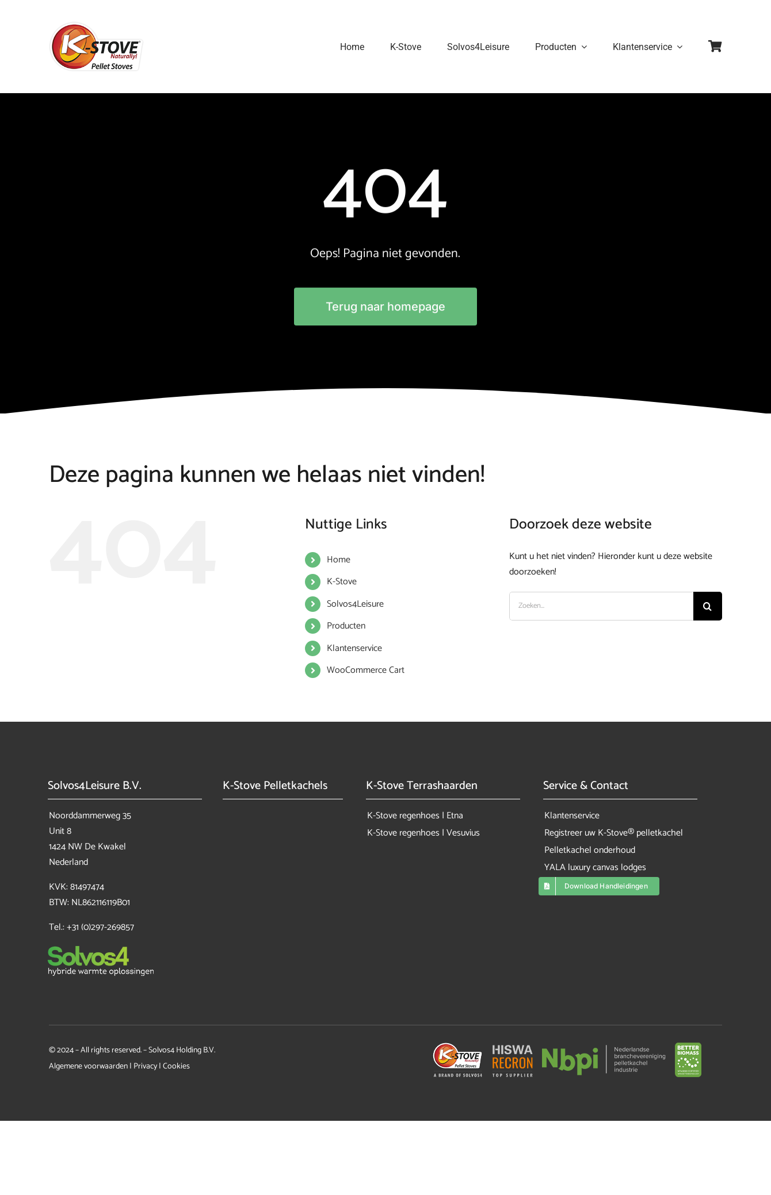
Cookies (176, 1066)
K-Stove (342, 581)
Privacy (145, 1066)
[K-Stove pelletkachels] (96, 25)
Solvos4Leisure (355, 604)
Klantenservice (354, 648)
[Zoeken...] (601, 606)
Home (338, 560)
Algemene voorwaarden (88, 1066)
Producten (346, 626)
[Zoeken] (707, 606)
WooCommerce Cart (365, 670)
